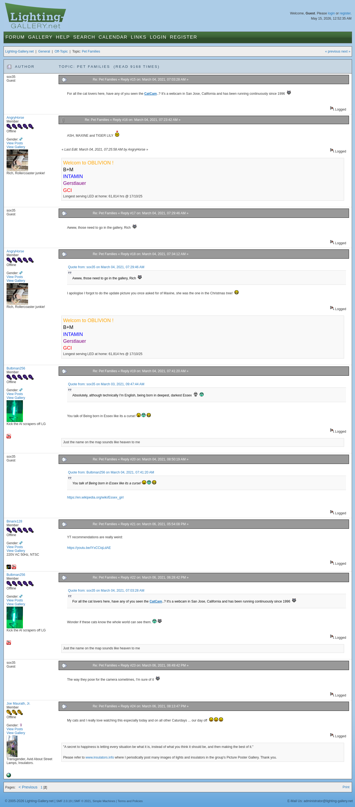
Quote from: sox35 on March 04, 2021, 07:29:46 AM (106, 267)
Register (183, 37)
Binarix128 (14, 521)
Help (63, 37)
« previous (332, 51)
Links (139, 37)
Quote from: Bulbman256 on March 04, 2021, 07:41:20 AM (111, 472)
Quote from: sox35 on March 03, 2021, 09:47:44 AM (106, 384)
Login (158, 37)
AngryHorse (15, 118)
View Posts (15, 143)
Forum (15, 37)
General (44, 51)
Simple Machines (103, 801)
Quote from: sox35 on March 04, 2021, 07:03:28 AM (106, 590)
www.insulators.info (100, 757)
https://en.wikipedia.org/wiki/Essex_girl (95, 497)
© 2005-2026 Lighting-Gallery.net (29, 801)
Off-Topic (61, 51)
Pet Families (91, 51)
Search (84, 37)
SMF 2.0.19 (64, 801)
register (345, 13)
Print (346, 787)
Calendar (112, 37)
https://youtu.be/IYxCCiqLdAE (89, 548)
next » (345, 51)
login (331, 13)
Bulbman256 (16, 368)
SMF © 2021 (82, 801)
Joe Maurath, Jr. (18, 703)
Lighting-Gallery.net (19, 51)
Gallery (40, 37)
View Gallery (16, 147)
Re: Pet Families (105, 79)
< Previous (28, 787)
